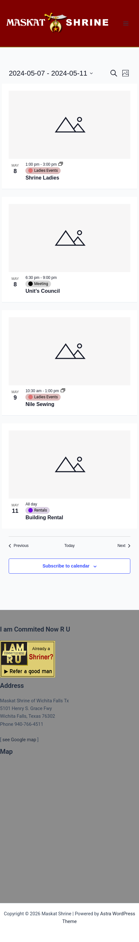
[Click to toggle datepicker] (51, 73)
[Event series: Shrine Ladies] (60, 164)
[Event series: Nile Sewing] (63, 391)
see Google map (19, 740)
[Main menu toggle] (126, 23)
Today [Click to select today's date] (69, 545)
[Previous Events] (19, 546)
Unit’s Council (42, 291)
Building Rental (44, 517)
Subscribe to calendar (65, 565)
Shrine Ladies (42, 177)
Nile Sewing (39, 404)
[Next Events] (123, 546)
